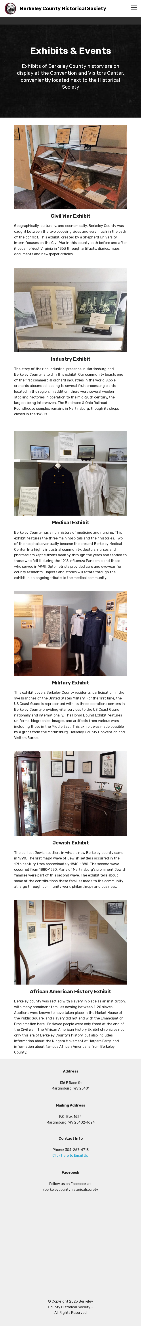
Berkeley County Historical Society (63, 8)
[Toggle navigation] (134, 7)
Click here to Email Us (70, 1155)
